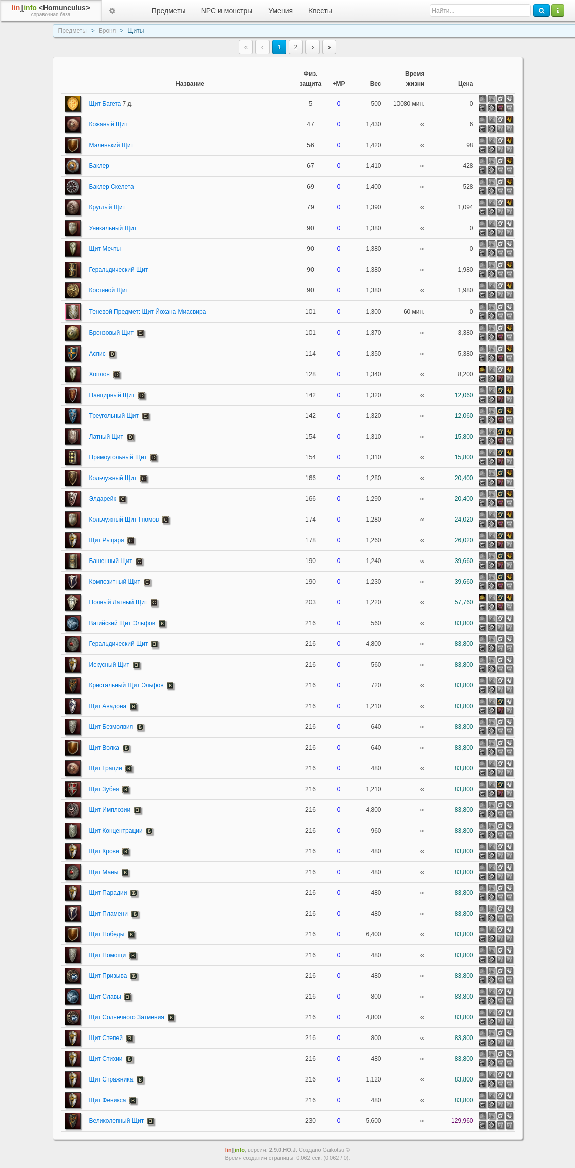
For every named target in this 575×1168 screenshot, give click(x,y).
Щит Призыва (108, 975)
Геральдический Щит (118, 269)
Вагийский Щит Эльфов (122, 623)
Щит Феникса (107, 1100)
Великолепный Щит (116, 1120)
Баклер (99, 165)
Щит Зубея (104, 789)
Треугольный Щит (114, 415)
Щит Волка (104, 747)
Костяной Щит (108, 290)
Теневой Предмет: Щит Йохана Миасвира (147, 311)
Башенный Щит (110, 561)
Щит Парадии (108, 892)
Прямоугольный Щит (118, 457)
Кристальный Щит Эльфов (126, 685)
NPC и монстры (227, 11)
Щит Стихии (106, 1058)
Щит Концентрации (116, 830)
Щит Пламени (108, 913)
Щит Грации (105, 768)
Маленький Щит (111, 145)
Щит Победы (107, 934)
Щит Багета (111, 103)
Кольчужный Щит (113, 478)
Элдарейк (102, 498)
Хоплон (99, 374)
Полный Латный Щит (118, 602)
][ (51, 11)
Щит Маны (104, 872)
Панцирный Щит (112, 395)
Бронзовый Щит (111, 332)
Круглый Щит (107, 207)
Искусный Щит (109, 664)
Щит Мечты (105, 248)
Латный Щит (106, 436)
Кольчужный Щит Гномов (124, 519)
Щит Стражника (111, 1079)
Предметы (169, 11)
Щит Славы (105, 996)
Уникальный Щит (113, 228)
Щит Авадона (108, 706)
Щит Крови (104, 851)
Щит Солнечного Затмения (126, 1017)
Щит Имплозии (110, 809)
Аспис (97, 353)
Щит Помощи (107, 955)
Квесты (320, 11)
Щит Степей (106, 1038)
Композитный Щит (114, 581)
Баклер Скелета (111, 186)
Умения (280, 11)
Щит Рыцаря (106, 540)
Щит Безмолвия (111, 726)
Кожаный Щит (108, 124)
